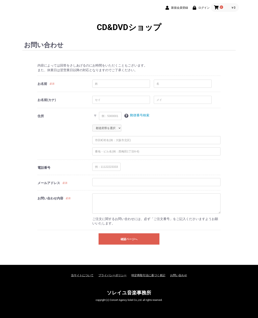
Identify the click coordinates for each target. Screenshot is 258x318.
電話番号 (43, 168)
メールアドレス (48, 183)
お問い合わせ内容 (50, 198)
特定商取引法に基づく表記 (148, 275)
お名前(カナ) (46, 100)
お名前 (42, 84)
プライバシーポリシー (112, 275)
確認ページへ (129, 239)
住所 (40, 116)
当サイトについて (82, 275)
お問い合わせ (178, 275)
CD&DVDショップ (129, 27)
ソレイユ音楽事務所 (129, 293)
